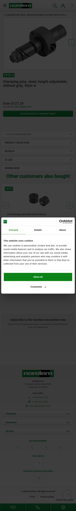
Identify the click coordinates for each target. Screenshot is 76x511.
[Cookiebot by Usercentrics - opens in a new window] (59, 222)
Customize (38, 286)
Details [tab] (38, 230)
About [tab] (62, 230)
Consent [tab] (13, 230)
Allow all (38, 277)
